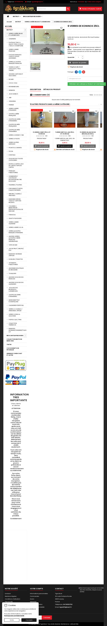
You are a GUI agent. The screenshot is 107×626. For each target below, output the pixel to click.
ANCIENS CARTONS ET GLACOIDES (16, 75)
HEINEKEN (12, 90)
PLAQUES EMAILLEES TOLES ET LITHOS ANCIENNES (15, 56)
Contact (59, 588)
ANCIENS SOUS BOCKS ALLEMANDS (16, 283)
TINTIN (9, 344)
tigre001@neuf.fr (37, 2)
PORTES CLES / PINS (15, 320)
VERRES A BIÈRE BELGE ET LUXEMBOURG (16, 34)
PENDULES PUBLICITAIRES (13, 172)
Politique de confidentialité (14, 616)
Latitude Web (74, 624)
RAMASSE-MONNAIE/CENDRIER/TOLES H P (17, 330)
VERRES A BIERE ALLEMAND (14, 223)
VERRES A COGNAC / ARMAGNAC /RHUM (15, 310)
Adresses (33, 602)
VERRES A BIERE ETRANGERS (14, 109)
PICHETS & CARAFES (15, 148)
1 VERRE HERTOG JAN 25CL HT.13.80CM (64, 133)
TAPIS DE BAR (13, 245)
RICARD (11, 79)
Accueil (8, 26)
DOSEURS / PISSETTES (16, 259)
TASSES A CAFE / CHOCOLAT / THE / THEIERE (15, 68)
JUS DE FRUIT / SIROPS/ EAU (16, 249)
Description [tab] (35, 89)
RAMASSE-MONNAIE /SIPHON (15, 255)
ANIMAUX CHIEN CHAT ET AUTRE (14, 354)
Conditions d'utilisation (12, 599)
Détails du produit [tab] (52, 89)
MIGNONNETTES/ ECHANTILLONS (14, 301)
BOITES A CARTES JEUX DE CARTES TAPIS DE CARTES (16, 165)
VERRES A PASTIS (14, 139)
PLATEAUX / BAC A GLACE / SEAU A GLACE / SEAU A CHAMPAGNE (16, 44)
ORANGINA (12, 101)
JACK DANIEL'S (13, 94)
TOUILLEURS (12, 273)
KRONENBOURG (14, 87)
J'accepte (29, 620)
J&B (10, 98)
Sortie (12, 620)
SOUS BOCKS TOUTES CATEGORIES (16, 159)
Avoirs (32, 599)
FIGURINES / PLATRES (15, 185)
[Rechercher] (53, 9)
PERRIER (11, 105)
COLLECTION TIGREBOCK (13, 324)
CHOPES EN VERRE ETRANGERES (15, 120)
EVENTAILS (12, 155)
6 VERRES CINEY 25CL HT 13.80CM (41, 133)
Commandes (34, 596)
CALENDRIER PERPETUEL (16, 305)
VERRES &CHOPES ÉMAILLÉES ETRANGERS (16, 232)
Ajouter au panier (77, 62)
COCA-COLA (13, 83)
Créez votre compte (94, 2)
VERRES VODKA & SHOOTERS (14, 315)
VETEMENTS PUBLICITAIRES (13, 264)
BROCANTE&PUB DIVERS (32, 16)
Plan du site (9, 602)
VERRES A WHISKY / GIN (16, 135)
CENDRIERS (12, 39)
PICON (11, 151)
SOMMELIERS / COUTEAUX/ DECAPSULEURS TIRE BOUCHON (15, 178)
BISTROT (16, 16)
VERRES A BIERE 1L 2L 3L (16, 227)
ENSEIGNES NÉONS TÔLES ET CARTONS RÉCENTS (15, 200)
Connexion (81, 2)
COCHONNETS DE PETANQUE (13, 349)
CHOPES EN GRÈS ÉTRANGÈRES (14, 130)
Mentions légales (11, 596)
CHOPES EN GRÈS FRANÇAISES (14, 125)
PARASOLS (12, 215)
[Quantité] (78, 57)
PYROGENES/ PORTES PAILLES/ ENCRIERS (16, 189)
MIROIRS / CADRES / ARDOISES (15, 194)
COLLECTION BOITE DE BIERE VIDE (14, 340)
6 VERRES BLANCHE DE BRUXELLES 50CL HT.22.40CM (88, 134)
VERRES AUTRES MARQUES (14, 143)
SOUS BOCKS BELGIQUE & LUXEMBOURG (13, 289)
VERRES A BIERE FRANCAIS (14, 50)
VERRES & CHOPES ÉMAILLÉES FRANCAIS (15, 62)
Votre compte (36, 588)
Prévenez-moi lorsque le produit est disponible (86, 84)
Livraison (8, 594)
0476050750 (19, 2)
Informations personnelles (39, 594)
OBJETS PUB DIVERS (15, 218)
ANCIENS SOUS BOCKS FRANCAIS (16, 278)
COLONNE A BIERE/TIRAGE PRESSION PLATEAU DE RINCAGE (16, 208)
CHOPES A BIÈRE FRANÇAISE (14, 114)
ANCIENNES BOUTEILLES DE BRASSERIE (16, 269)
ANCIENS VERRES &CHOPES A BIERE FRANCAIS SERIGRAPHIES (14, 238)
